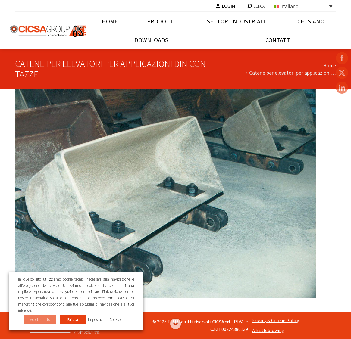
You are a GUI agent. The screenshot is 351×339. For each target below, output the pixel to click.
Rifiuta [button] (72, 319)
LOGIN (225, 6)
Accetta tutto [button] (40, 319)
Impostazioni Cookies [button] (104, 319)
